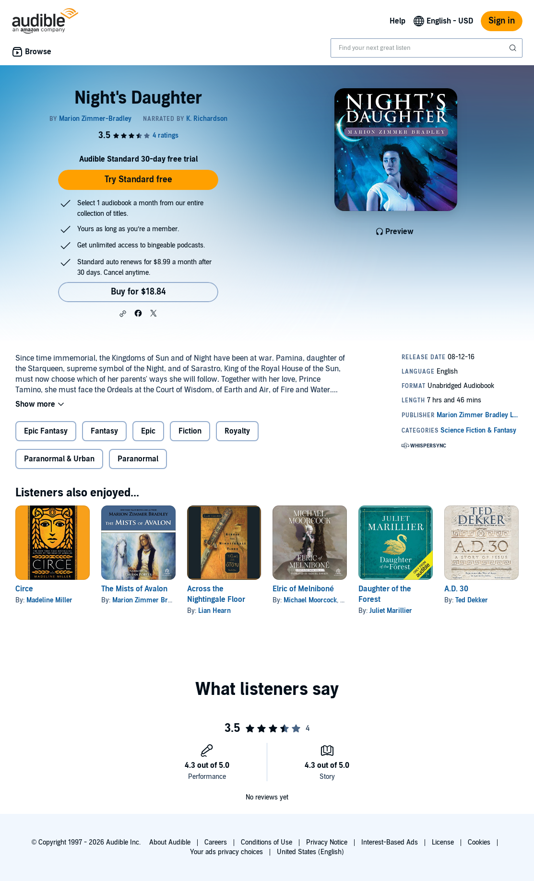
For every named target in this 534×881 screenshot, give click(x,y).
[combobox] (426, 48)
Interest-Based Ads (389, 842)
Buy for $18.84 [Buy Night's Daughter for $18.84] (138, 292)
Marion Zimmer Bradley (148, 600)
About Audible (169, 842)
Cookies (479, 842)
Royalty (237, 431)
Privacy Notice (326, 842)
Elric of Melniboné (303, 589)
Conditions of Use (266, 842)
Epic (148, 431)
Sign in (501, 21)
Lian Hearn (214, 611)
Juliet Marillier (390, 611)
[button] (123, 313)
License (443, 842)
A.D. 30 (456, 589)
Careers (215, 842)
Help (397, 21)
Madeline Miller (49, 600)
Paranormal (138, 459)
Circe (24, 589)
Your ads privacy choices (226, 852)
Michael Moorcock (310, 600)
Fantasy (104, 431)
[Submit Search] (513, 48)
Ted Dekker (471, 600)
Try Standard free (138, 180)
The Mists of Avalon (134, 589)
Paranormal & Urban (59, 459)
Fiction (190, 431)
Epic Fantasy (46, 431)
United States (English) (310, 852)
